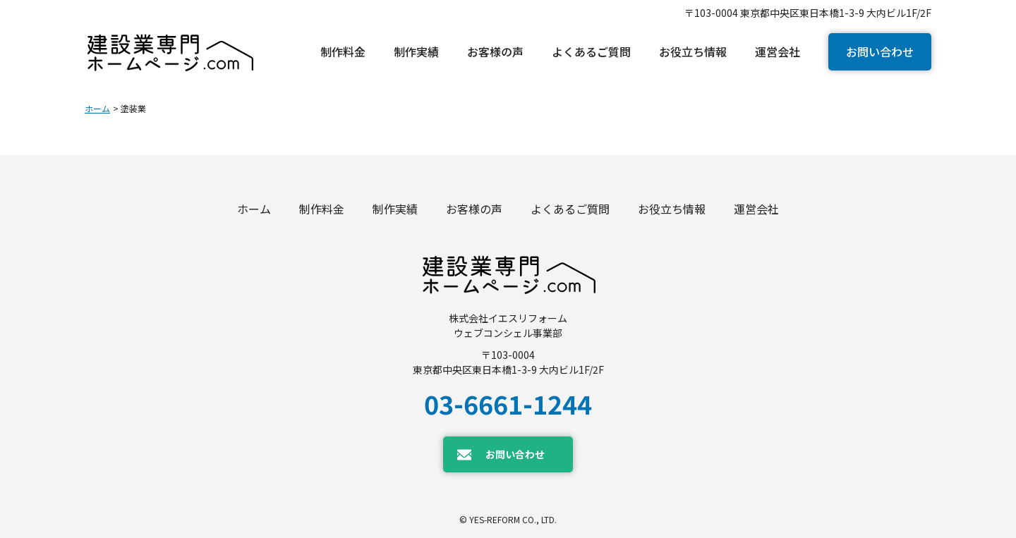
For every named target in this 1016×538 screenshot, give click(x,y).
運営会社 (756, 208)
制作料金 (321, 208)
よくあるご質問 (570, 208)
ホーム (97, 108)
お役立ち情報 (672, 208)
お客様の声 (474, 208)
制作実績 (395, 208)
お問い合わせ (880, 51)
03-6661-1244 (508, 403)
